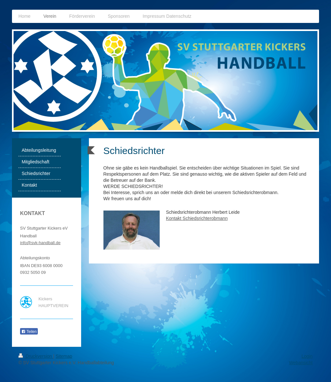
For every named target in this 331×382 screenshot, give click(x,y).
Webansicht (301, 362)
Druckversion (35, 356)
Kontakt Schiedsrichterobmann (197, 218)
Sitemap (64, 356)
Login (307, 356)
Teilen (29, 331)
